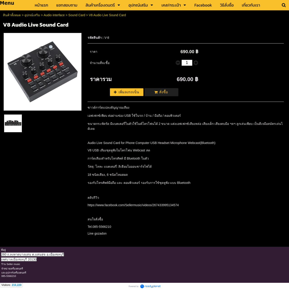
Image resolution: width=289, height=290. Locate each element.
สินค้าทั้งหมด (12, 15)
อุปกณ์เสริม (32, 15)
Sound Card (76, 15)
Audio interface (54, 15)
